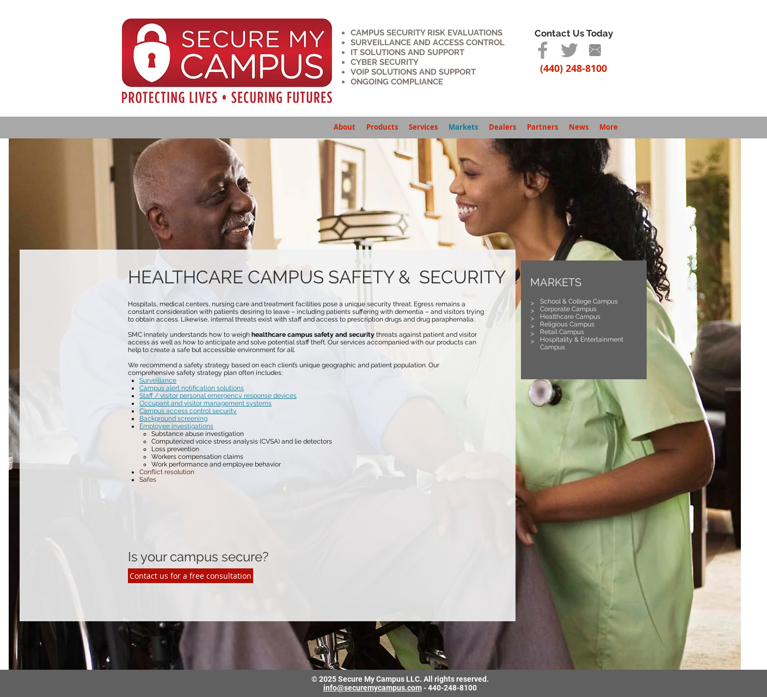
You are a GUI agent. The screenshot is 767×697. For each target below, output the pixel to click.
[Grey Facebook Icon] (542, 50)
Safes (147, 479)
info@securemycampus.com (372, 687)
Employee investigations (176, 426)
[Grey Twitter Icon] (569, 50)
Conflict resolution (166, 472)
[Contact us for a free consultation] (190, 575)
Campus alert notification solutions (191, 388)
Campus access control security (188, 411)
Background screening (173, 418)
